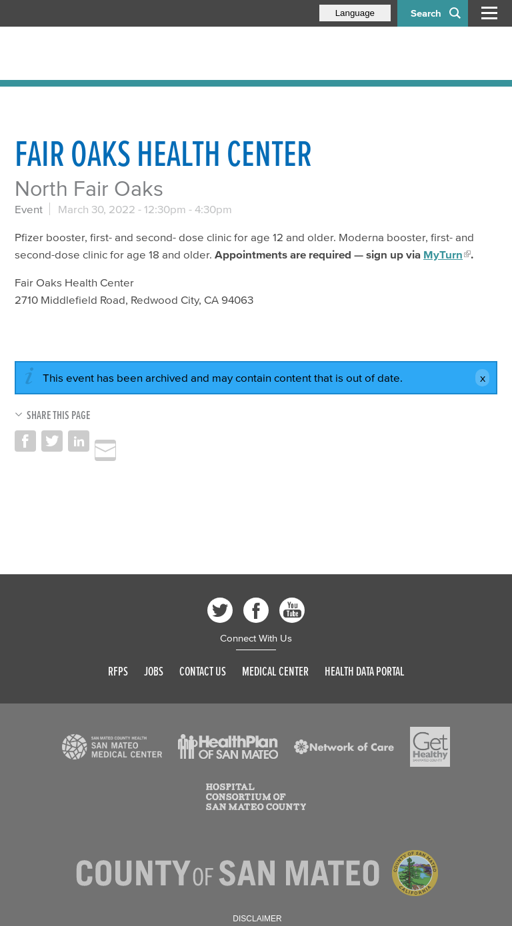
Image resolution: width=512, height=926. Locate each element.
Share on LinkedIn (78, 441)
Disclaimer (257, 918)
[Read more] (112, 746)
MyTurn (443, 254)
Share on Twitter (52, 441)
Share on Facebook (25, 441)
